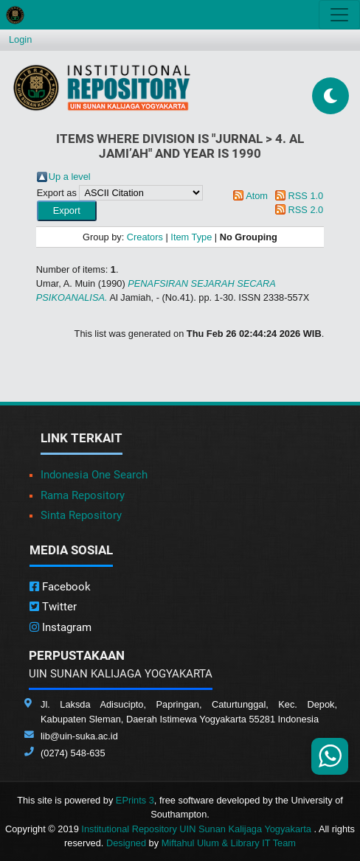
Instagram (60, 627)
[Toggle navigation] (339, 14)
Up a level (70, 176)
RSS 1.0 (306, 195)
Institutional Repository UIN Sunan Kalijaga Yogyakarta (197, 828)
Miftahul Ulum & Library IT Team (229, 842)
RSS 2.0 (306, 209)
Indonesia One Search (94, 474)
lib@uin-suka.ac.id (79, 736)
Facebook (60, 586)
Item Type (191, 237)
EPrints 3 (135, 800)
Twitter (53, 606)
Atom (257, 195)
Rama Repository (83, 495)
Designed (126, 842)
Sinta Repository (81, 515)
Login (20, 39)
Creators (145, 237)
